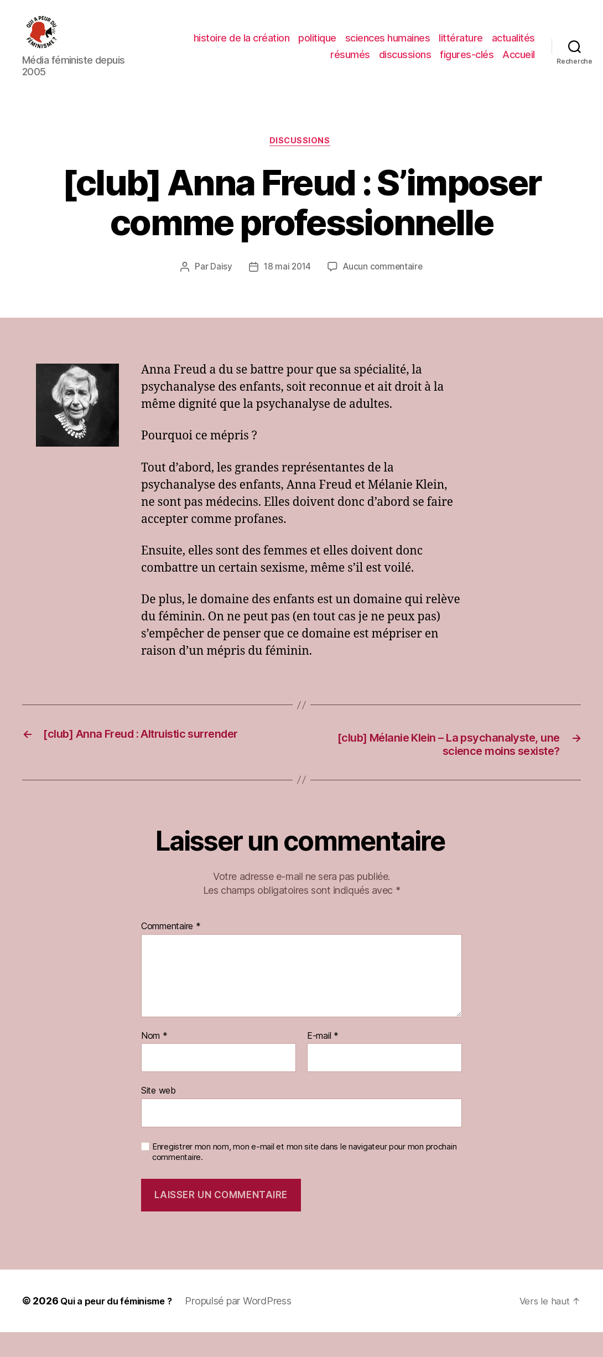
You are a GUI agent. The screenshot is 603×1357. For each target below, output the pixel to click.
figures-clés (466, 57)
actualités (513, 40)
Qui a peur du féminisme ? (122, 1326)
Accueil (518, 57)
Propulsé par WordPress (250, 1326)
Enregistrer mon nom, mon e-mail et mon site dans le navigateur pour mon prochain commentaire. (304, 1176)
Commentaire (171, 951)
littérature (461, 40)
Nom (154, 1060)
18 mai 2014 (286, 273)
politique (317, 40)
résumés (350, 57)
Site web (158, 1115)
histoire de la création (242, 40)
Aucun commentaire (384, 273)
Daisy (219, 273)
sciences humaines (387, 40)
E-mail (323, 1060)
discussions (405, 57)
